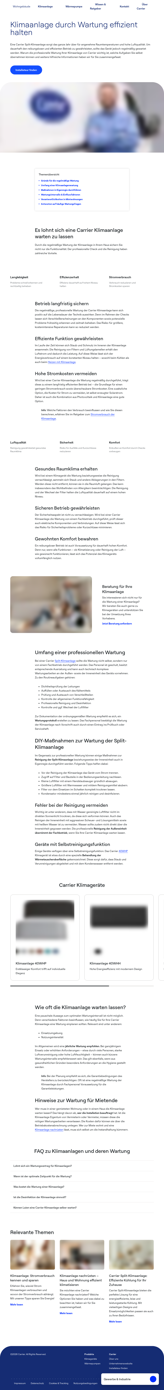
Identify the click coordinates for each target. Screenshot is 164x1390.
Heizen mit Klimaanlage (62, 362)
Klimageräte (90, 1358)
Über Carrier (142, 6)
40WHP (123, 851)
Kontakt (124, 6)
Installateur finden (118, 1368)
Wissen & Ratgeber (98, 6)
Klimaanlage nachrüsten (49, 1129)
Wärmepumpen (92, 1363)
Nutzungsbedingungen (85, 1383)
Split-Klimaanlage (65, 660)
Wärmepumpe (74, 6)
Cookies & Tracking (58, 1383)
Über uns (113, 1358)
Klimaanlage (45, 6)
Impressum (20, 1383)
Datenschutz (37, 1383)
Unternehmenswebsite (120, 1363)
